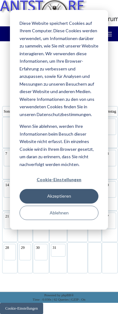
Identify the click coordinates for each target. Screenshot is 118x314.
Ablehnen (59, 212)
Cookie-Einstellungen (59, 179)
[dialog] (59, 120)
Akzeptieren (59, 196)
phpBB (66, 295)
